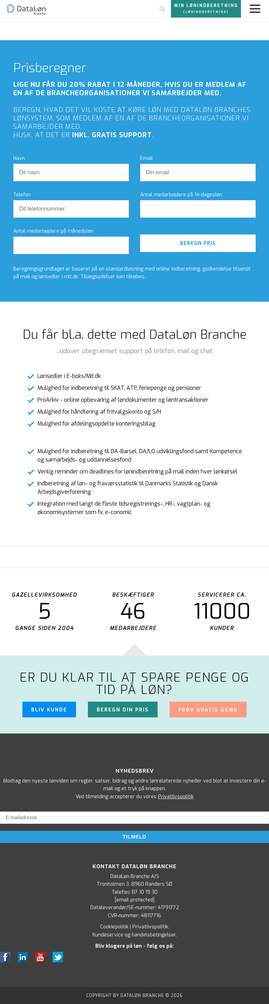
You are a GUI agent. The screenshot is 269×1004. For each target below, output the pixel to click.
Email (146, 158)
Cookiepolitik (114, 926)
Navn (19, 158)
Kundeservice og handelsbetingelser (134, 934)
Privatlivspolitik (176, 796)
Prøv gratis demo (208, 709)
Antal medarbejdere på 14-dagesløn (181, 194)
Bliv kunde (49, 709)
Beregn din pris (123, 709)
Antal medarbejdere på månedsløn (53, 231)
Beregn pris (198, 243)
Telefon (22, 194)
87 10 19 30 (145, 891)
